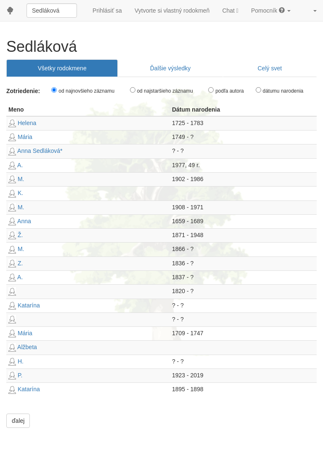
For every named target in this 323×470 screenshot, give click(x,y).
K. (15, 193)
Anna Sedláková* (35, 150)
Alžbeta (22, 347)
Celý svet (269, 68)
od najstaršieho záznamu (165, 91)
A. (15, 165)
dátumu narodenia (283, 91)
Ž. (15, 235)
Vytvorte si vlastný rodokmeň (172, 10)
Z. (15, 263)
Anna (19, 221)
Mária (20, 137)
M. (16, 179)
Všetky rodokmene (62, 68)
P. (15, 375)
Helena (22, 123)
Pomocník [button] (271, 10)
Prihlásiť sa (107, 10)
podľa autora (229, 91)
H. (16, 361)
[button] (310, 10)
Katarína (24, 305)
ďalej (18, 420)
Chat (230, 10)
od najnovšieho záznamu (86, 91)
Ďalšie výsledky (170, 68)
